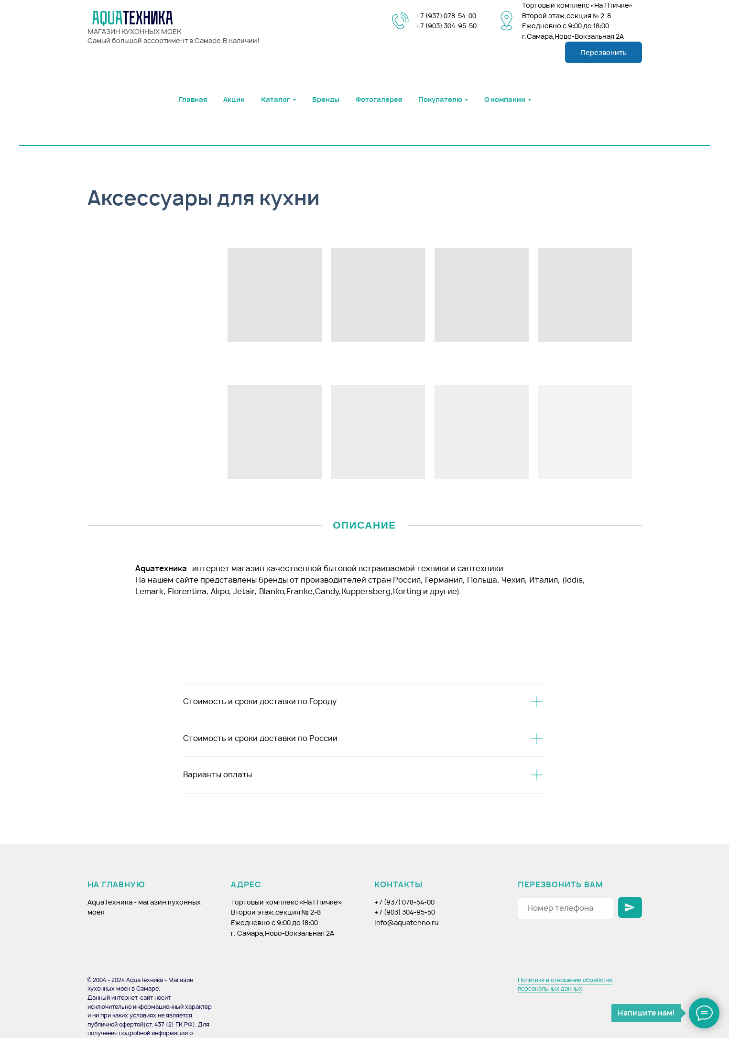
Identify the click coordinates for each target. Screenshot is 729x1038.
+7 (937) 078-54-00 (446, 15)
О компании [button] (504, 99)
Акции (234, 99)
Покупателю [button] (440, 99)
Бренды (325, 99)
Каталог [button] (275, 99)
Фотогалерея (379, 99)
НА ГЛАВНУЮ (116, 884)
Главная (193, 99)
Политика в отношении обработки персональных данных (565, 984)
